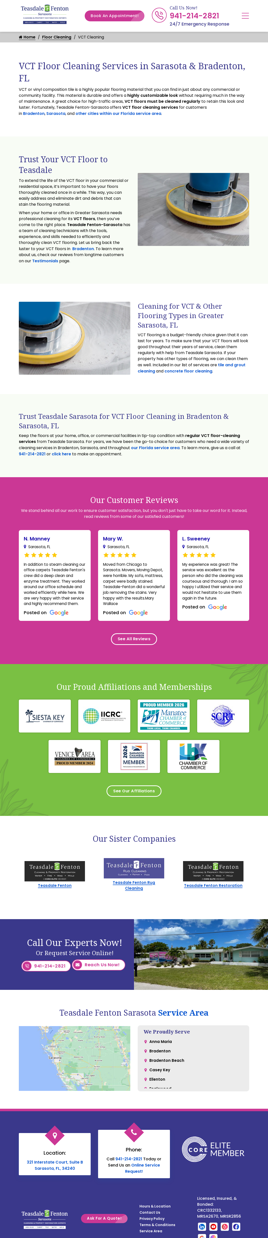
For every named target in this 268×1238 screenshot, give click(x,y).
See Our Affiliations (134, 803)
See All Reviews (134, 649)
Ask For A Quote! (107, 1229)
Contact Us (149, 1223)
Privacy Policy (151, 1229)
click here (61, 454)
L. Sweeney (196, 539)
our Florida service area (155, 448)
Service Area (183, 1023)
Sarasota (55, 114)
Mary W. (113, 539)
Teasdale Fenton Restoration (213, 898)
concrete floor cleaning (188, 371)
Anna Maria (160, 1053)
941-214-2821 (194, 16)
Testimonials (45, 261)
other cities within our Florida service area (118, 114)
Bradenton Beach (167, 1073)
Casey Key (160, 1083)
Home (27, 37)
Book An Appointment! (117, 15)
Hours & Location (155, 1217)
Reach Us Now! (96, 977)
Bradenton (34, 114)
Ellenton (157, 1093)
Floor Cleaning (57, 37)
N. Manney (37, 539)
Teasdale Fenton (55, 898)
